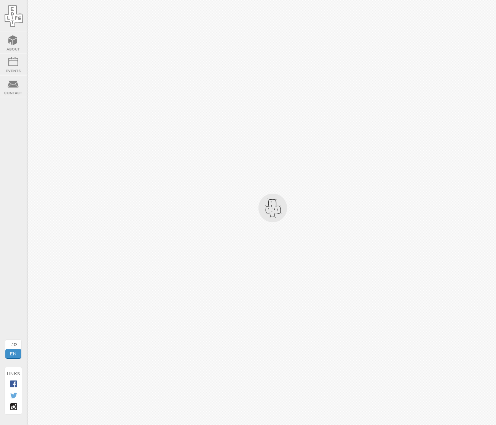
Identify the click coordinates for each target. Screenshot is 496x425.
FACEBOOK (14, 384)
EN (13, 354)
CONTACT (13, 86)
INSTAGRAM (14, 407)
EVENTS (13, 64)
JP (14, 344)
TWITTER (14, 396)
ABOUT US (13, 42)
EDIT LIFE (13, 16)
